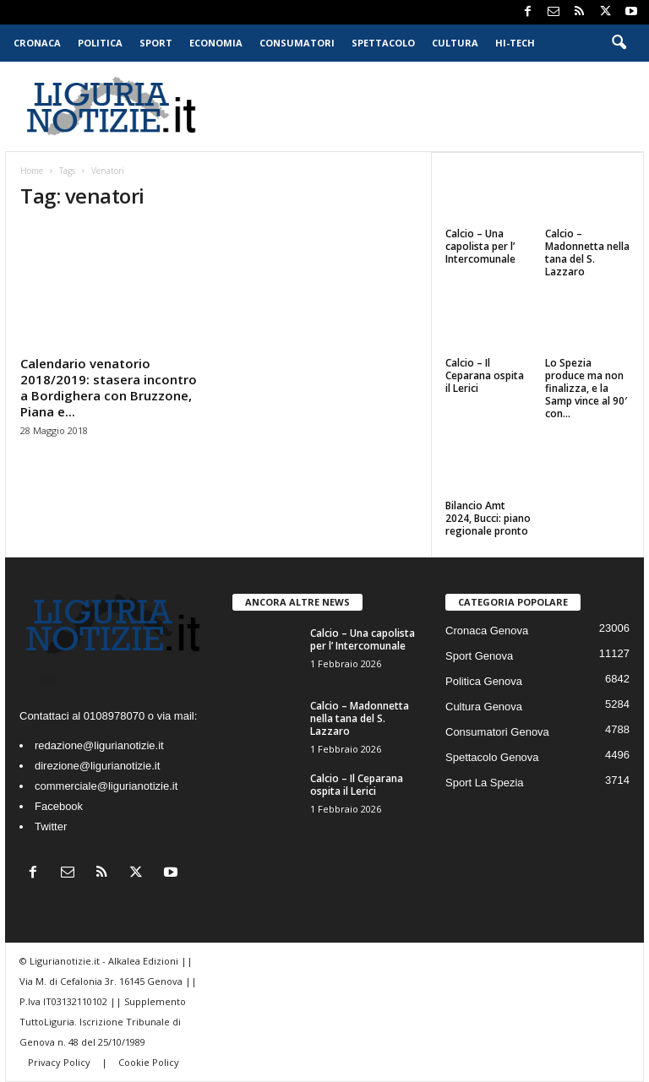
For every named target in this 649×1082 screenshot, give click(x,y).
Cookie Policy (148, 1062)
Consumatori (297, 42)
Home (31, 171)
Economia (216, 42)
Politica (100, 42)
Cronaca (37, 42)
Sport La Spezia (484, 782)
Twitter (51, 826)
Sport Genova (479, 656)
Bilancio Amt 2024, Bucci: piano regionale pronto (488, 518)
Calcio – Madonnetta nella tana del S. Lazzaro (587, 252)
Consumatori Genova (497, 732)
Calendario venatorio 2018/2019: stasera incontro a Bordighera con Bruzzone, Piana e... (108, 387)
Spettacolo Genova (492, 757)
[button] (618, 43)
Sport (155, 42)
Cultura (455, 42)
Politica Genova (483, 681)
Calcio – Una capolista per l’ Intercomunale (480, 246)
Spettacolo (383, 42)
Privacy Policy (60, 1062)
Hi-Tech (515, 42)
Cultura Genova (483, 706)
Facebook (59, 806)
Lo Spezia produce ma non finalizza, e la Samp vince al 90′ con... (586, 388)
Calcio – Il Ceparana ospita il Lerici (484, 375)
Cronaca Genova (486, 630)
